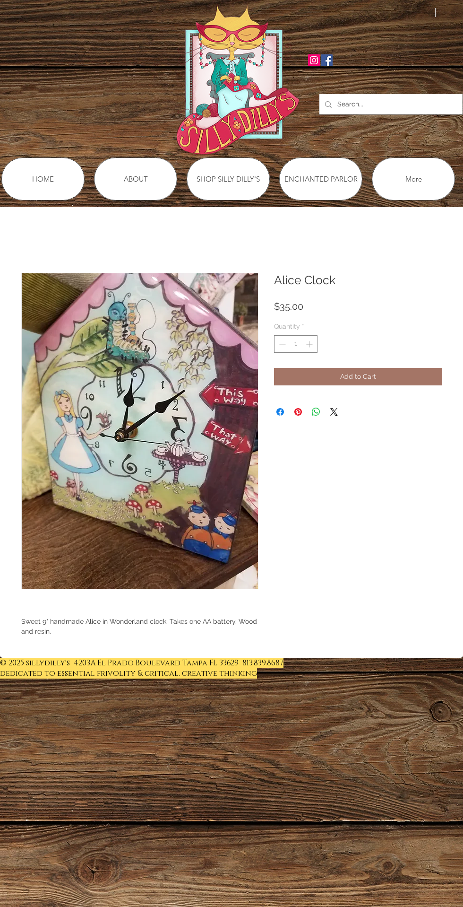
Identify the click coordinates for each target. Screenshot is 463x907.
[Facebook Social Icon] (327, 60)
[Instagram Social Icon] (314, 60)
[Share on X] (334, 412)
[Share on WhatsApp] (316, 412)
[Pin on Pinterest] (298, 412)
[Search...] (390, 104)
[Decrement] (281, 344)
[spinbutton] (295, 344)
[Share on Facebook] (280, 412)
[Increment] (310, 344)
